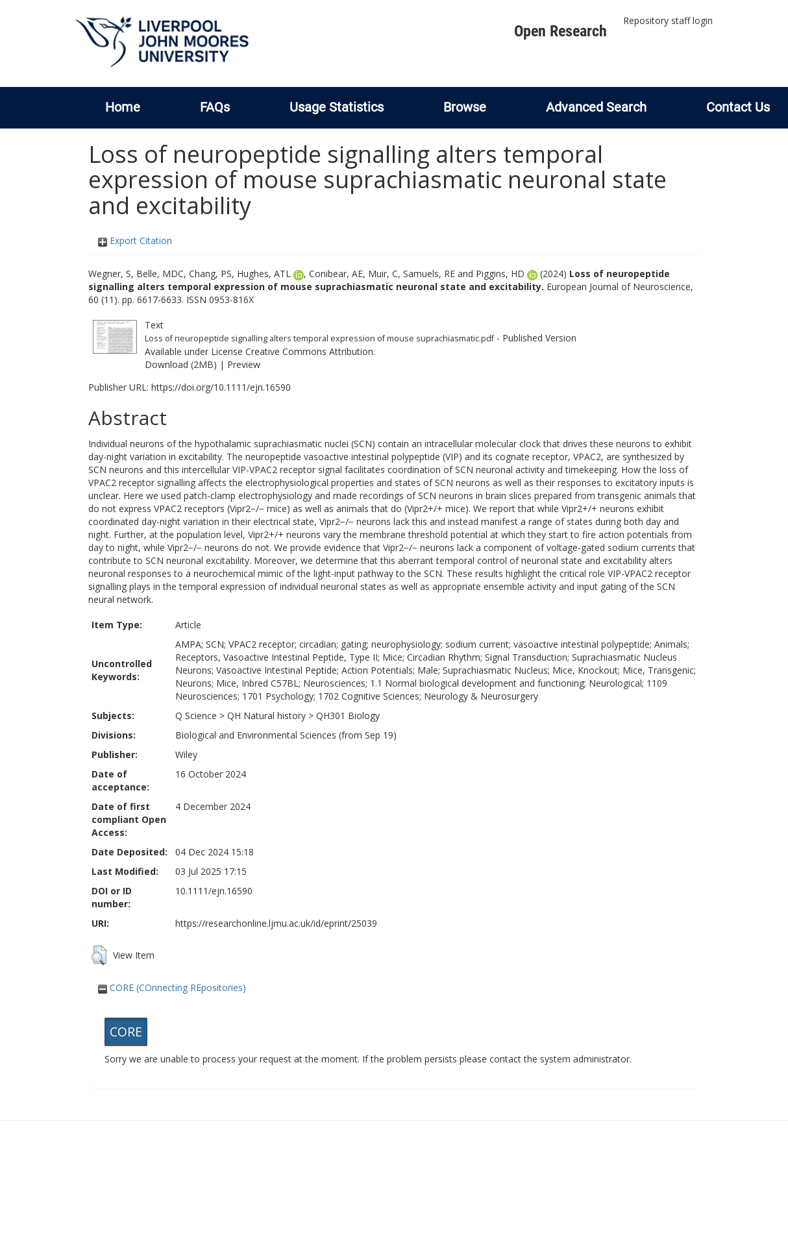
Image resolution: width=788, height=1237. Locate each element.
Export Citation (135, 240)
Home (122, 107)
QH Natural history (266, 715)
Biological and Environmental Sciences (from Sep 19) (286, 735)
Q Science (196, 715)
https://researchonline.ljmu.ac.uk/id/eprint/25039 (276, 923)
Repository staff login (668, 20)
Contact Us (738, 107)
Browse (464, 107)
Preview (243, 364)
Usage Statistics (336, 107)
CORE (126, 1031)
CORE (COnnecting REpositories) (172, 987)
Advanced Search (596, 107)
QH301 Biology (348, 715)
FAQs (215, 107)
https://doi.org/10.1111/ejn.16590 (221, 387)
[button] (99, 955)
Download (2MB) (181, 364)
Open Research (560, 31)
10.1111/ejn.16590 (213, 891)
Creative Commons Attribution (309, 351)
